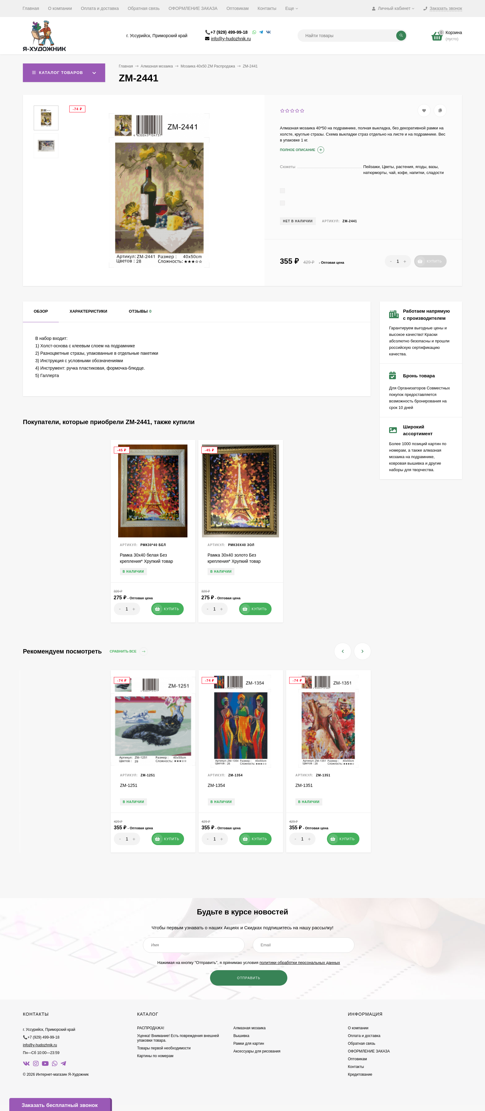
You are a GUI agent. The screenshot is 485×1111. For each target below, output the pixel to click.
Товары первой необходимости (164, 1048)
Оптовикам (237, 8)
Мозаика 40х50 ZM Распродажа (208, 66)
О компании (60, 8)
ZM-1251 (128, 785)
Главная (31, 8)
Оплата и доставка (100, 8)
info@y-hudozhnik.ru (231, 38)
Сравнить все (129, 651)
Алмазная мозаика (157, 66)
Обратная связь (144, 8)
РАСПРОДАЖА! (150, 1028)
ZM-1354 (216, 785)
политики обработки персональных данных (300, 962)
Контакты (267, 8)
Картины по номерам (155, 1056)
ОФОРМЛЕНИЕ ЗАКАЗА (193, 8)
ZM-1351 (304, 785)
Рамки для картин (248, 1043)
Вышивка (241, 1036)
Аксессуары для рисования (256, 1051)
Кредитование (360, 1074)
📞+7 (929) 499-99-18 (226, 32)
